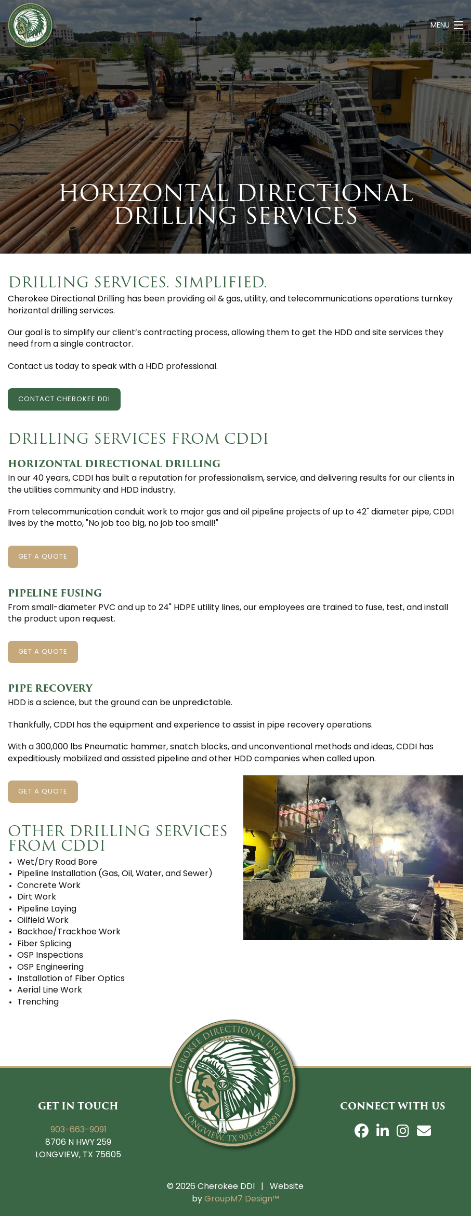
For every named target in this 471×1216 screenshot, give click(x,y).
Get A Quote (43, 556)
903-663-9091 (78, 1130)
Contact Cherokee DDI (64, 399)
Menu (440, 26)
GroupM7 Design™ (241, 1199)
